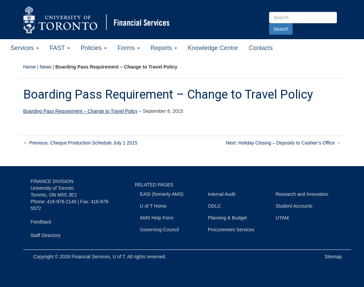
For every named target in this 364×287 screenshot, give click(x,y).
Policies (94, 48)
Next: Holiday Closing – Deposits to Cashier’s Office (283, 143)
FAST (60, 48)
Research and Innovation (302, 194)
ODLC (214, 206)
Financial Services (91, 256)
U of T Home (153, 206)
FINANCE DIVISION (52, 181)
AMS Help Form (157, 217)
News (45, 67)
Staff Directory (45, 235)
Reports (164, 48)
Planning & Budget (227, 217)
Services (24, 48)
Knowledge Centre (213, 48)
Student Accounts (294, 206)
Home (29, 67)
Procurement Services (231, 229)
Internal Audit (222, 194)
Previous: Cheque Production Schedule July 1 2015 (80, 143)
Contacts (261, 48)
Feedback (41, 222)
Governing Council (159, 229)
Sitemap (333, 256)
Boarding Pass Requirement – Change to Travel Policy (80, 111)
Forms (129, 48)
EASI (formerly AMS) (162, 194)
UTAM (282, 217)
